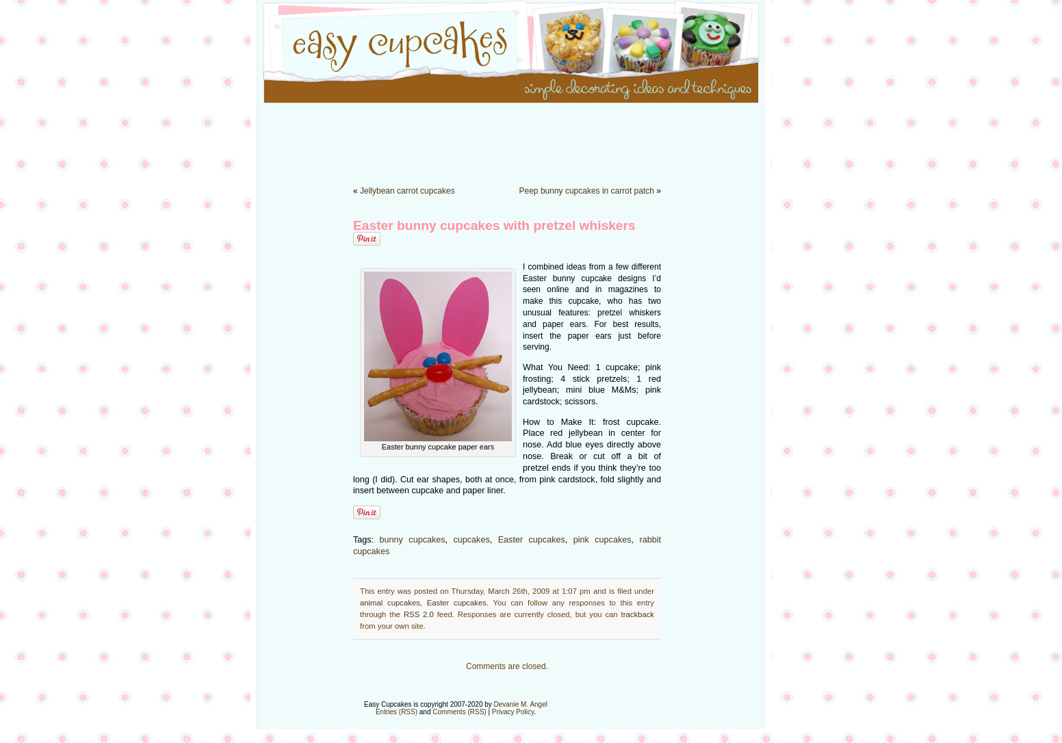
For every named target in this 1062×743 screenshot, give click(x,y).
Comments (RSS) (459, 712)
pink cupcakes (602, 540)
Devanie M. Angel (520, 704)
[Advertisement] (531, 137)
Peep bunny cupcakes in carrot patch (586, 191)
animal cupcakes (390, 603)
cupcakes (472, 540)
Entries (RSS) (396, 712)
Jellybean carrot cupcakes (407, 191)
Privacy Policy (513, 712)
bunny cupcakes (412, 540)
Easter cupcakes (531, 540)
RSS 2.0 (419, 614)
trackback (637, 614)
